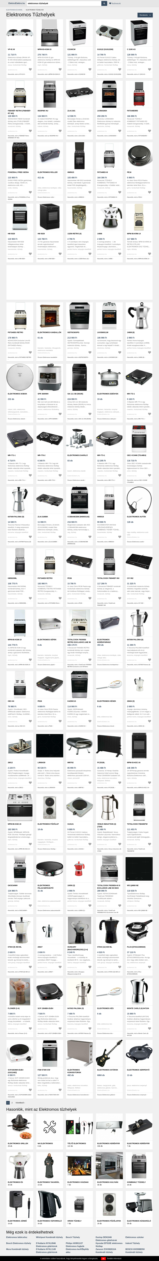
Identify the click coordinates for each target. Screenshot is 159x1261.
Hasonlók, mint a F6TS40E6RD (137, 135)
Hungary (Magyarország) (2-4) (77, 948)
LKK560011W (102, 332)
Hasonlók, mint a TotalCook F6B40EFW (136, 850)
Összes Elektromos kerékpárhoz (107, 664)
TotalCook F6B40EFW (137, 824)
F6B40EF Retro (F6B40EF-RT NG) (19, 112)
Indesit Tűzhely (132, 1243)
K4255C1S (71, 701)
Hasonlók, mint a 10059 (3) (76, 910)
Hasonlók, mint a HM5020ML (17, 603)
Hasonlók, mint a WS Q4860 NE (137, 910)
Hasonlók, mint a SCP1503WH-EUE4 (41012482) (19, 1096)
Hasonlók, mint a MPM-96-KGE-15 (19, 849)
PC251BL (101, 762)
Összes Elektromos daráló (76, 480)
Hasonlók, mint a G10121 (75, 849)
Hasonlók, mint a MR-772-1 (135, 419)
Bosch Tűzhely (73, 1237)
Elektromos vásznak (78, 1182)
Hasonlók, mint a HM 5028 (16, 258)
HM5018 (100, 517)
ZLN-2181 (71, 111)
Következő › (20, 1103)
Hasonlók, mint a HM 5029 (46, 258)
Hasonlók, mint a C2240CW (76, 74)
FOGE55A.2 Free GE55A (18, 172)
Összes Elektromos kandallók (47, 357)
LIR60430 (41, 762)
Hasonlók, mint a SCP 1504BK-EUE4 (49, 1033)
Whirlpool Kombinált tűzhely (49, 1237)
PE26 (40, 701)
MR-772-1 (131, 394)
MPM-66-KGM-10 (14, 640)
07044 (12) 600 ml (104, 947)
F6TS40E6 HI (102, 172)
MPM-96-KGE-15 (14, 824)
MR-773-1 (101, 455)
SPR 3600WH (43, 394)
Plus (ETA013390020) (136, 947)
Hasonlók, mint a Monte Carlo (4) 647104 (137, 1034)
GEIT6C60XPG (73, 332)
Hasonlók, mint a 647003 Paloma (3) (79, 1033)
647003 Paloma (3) (75, 1008)
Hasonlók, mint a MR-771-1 (16, 480)
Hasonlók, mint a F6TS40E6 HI (107, 197)
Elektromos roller (48, 172)
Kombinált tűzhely (136, 1182)
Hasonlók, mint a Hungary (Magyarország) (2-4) (75, 973)
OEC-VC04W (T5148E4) (136, 455)
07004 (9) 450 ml (15, 947)
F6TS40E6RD (132, 111)
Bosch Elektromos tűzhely (18, 1243)
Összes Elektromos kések (105, 726)
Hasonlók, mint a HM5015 (75, 197)
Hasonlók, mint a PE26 (45, 726)
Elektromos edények (107, 394)
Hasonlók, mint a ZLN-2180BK (47, 541)
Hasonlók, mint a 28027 (45, 972)
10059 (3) (71, 885)
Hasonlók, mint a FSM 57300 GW (48, 1094)
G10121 (70, 824)
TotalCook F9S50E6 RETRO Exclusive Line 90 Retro (79, 642)
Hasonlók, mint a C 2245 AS (136, 74)
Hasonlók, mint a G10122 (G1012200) (109, 74)
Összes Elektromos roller (46, 197)
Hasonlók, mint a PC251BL (106, 787)
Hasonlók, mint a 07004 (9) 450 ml (19, 972)
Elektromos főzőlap (48, 824)
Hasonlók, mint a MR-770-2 (46, 480)
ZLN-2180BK (43, 517)
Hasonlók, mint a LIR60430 (46, 787)
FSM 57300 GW (44, 1070)
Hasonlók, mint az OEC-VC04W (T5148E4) (137, 481)
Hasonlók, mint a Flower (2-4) (17, 1033)
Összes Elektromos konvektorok (78, 1094)
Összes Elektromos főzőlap (46, 849)
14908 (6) (131, 332)
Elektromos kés (105, 1008)
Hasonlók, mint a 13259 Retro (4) (78, 258)
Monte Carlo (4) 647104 (138, 1008)
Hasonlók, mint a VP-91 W (16, 74)
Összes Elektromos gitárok (106, 1094)
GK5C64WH (13, 885)
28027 (40, 947)
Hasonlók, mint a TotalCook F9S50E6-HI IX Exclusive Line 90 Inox (107, 912)
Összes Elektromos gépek (46, 664)
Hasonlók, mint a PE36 (74, 603)
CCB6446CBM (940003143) (78, 517)
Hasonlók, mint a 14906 (104, 258)
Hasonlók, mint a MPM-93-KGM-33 (49, 74)
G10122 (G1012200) (105, 49)
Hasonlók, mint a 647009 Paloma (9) (19, 541)
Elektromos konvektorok (74, 1071)
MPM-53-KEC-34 (133, 762)
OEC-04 (11, 701)
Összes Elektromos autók (135, 541)
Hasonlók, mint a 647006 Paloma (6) (138, 664)
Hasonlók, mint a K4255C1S (76, 726)
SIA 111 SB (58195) (75, 394)
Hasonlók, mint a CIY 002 (135, 603)
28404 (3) (131, 701)
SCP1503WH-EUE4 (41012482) (15, 1071)
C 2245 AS (131, 49)
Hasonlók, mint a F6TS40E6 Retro (48, 603)
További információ (114, 1259)
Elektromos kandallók (49, 332)
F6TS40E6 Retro (45, 578)
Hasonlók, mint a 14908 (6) (135, 357)
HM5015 (70, 172)
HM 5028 (11, 234)
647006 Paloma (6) (135, 640)
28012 (10, 762)
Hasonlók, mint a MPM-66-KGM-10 (19, 664)
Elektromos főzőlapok (109, 1221)
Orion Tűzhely (74, 1221)
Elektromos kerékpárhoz (104, 641)
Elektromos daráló (77, 455)
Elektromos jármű (17, 1221)
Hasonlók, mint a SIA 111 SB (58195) (79, 419)
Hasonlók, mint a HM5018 (105, 541)
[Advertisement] (79, 282)
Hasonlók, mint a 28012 (15, 787)
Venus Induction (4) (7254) (106, 825)
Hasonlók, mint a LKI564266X (106, 135)
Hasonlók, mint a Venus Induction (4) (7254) (109, 850)
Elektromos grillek (18, 1143)
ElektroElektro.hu (16, 3)
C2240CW (71, 49)
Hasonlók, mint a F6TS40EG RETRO (19, 357)
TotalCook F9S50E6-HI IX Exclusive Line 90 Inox (108, 886)
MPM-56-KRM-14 (134, 234)
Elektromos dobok (17, 394)
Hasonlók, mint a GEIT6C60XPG (77, 357)
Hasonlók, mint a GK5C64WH (17, 910)
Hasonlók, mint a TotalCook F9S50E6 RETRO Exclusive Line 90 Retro (79, 665)
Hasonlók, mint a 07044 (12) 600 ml (108, 972)
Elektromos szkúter (134, 1237)
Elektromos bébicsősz (16, 1237)
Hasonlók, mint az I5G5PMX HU (48, 135)
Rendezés (144, 15)
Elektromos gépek (47, 640)
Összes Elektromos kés (105, 1033)
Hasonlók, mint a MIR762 (75, 787)
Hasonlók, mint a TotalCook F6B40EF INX (106, 604)
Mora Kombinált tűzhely (17, 1249)
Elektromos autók (136, 517)
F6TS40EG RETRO (15, 332)
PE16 (129, 172)
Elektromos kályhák (107, 1182)
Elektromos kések (106, 701)
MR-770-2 (41, 455)
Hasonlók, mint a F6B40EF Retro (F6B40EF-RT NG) (18, 137)
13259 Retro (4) (74, 234)
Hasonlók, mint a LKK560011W (107, 357)
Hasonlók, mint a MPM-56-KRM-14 (138, 258)
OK (103, 1258)
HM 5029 (41, 234)
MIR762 (70, 762)
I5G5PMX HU (43, 111)
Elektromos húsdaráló (139, 1221)
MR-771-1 (12, 455)
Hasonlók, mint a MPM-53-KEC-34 (138, 787)
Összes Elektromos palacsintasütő (49, 910)
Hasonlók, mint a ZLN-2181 (76, 135)
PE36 (69, 578)
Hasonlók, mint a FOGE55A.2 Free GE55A (19, 198)
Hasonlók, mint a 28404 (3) (135, 726)
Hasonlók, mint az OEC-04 (16, 726)
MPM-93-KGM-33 (44, 49)
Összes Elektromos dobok (16, 419)
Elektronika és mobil (14, 10)
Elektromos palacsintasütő (45, 886)
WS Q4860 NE (133, 885)
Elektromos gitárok (107, 1070)
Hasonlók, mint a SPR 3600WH (48, 419)
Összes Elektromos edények (106, 419)
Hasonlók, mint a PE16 (134, 197)
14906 (99, 234)
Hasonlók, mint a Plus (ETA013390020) (134, 973)
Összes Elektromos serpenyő (136, 1094)
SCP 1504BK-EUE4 (45, 1008)
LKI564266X (102, 111)
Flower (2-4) (14, 1008)
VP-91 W (11, 49)
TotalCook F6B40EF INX (108, 578)
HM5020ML (12, 578)
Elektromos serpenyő (138, 1070)
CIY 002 (130, 578)
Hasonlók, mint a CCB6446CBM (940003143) (77, 543)
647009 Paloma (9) (16, 517)
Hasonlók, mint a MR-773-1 (106, 480)
